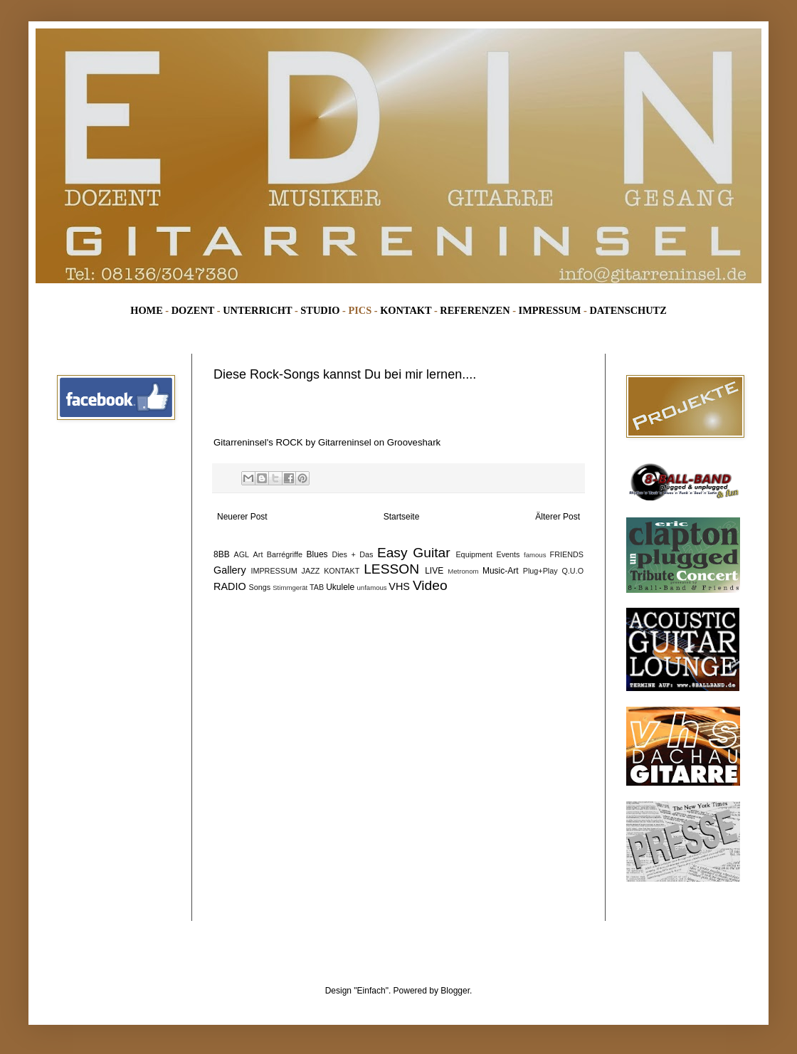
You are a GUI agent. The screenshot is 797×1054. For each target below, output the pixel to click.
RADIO (229, 586)
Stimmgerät (290, 587)
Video (430, 585)
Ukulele (340, 587)
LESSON (391, 569)
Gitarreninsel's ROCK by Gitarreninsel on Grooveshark (326, 442)
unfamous (372, 587)
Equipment (473, 554)
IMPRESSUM (550, 310)
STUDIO (319, 310)
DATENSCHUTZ (627, 310)
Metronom (463, 571)
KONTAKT (405, 310)
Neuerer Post (242, 517)
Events (508, 554)
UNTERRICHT (257, 310)
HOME (146, 310)
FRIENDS (567, 554)
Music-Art (500, 571)
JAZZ (311, 570)
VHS (399, 586)
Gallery (229, 570)
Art (258, 554)
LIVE (434, 571)
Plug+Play (540, 570)
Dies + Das (352, 554)
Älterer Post (557, 517)
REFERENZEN (475, 310)
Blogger (455, 991)
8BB (221, 554)
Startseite (402, 517)
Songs (260, 587)
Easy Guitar (413, 552)
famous (535, 555)
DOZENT (192, 310)
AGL (242, 554)
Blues (317, 554)
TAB (317, 587)
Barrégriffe (284, 554)
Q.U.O (572, 570)
